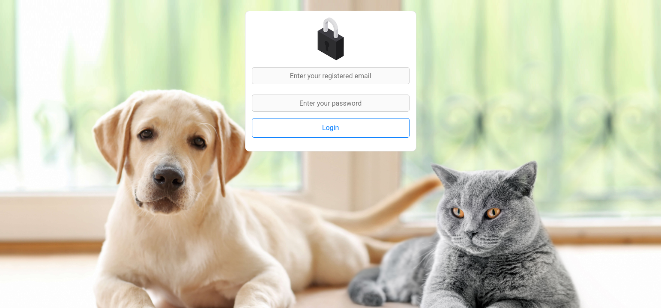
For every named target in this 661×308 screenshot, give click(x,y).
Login (330, 128)
